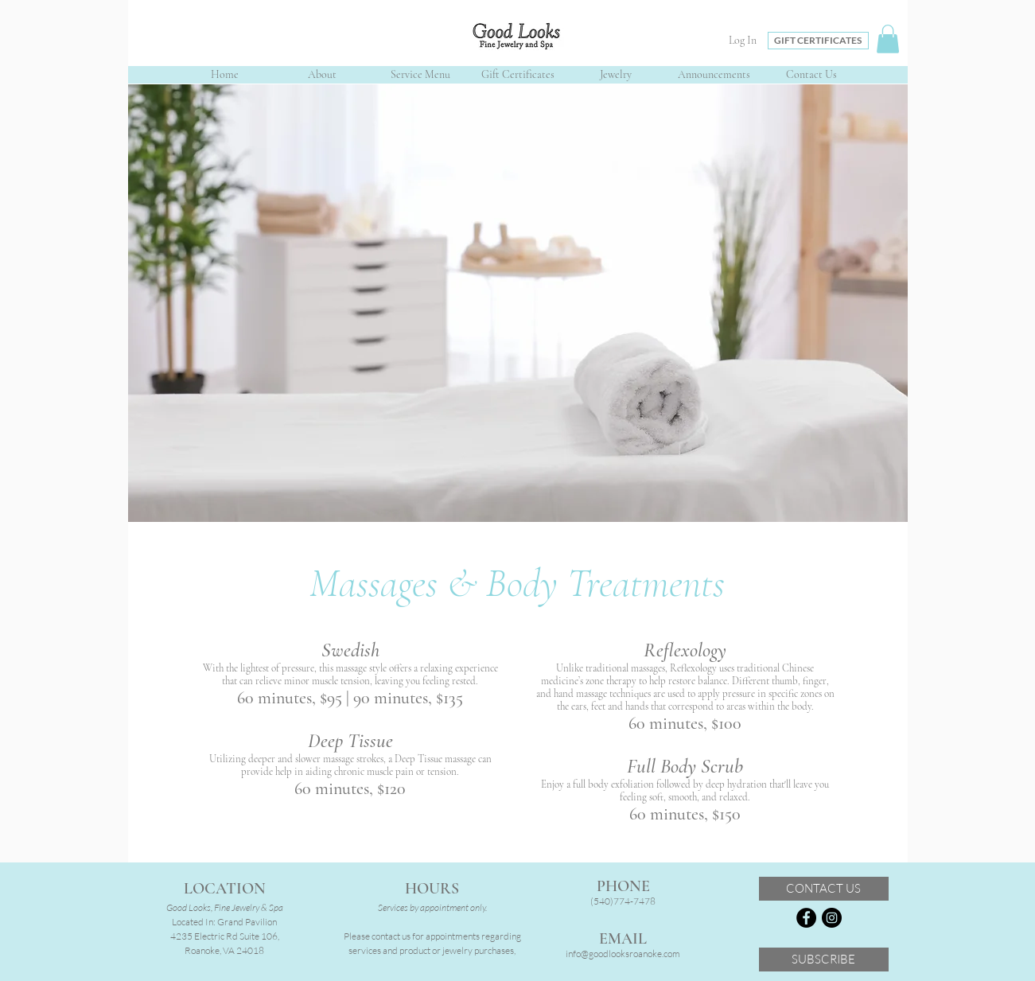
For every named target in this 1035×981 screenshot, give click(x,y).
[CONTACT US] (824, 889)
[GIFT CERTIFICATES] (818, 40)
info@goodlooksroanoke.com (623, 954)
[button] (888, 39)
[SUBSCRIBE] (824, 959)
